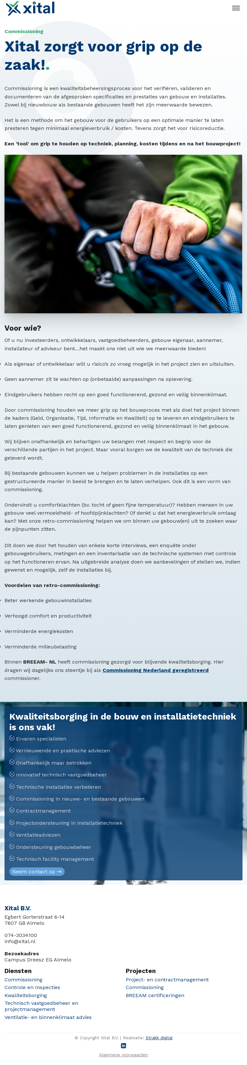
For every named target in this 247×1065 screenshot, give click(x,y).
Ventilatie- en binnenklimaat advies (48, 1017)
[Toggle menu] (236, 8)
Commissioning (23, 980)
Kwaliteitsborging (26, 995)
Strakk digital (159, 1037)
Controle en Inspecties (32, 987)
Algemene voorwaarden (123, 1054)
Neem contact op (37, 871)
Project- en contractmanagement (167, 980)
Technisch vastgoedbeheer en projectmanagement (41, 1006)
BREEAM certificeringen (155, 995)
